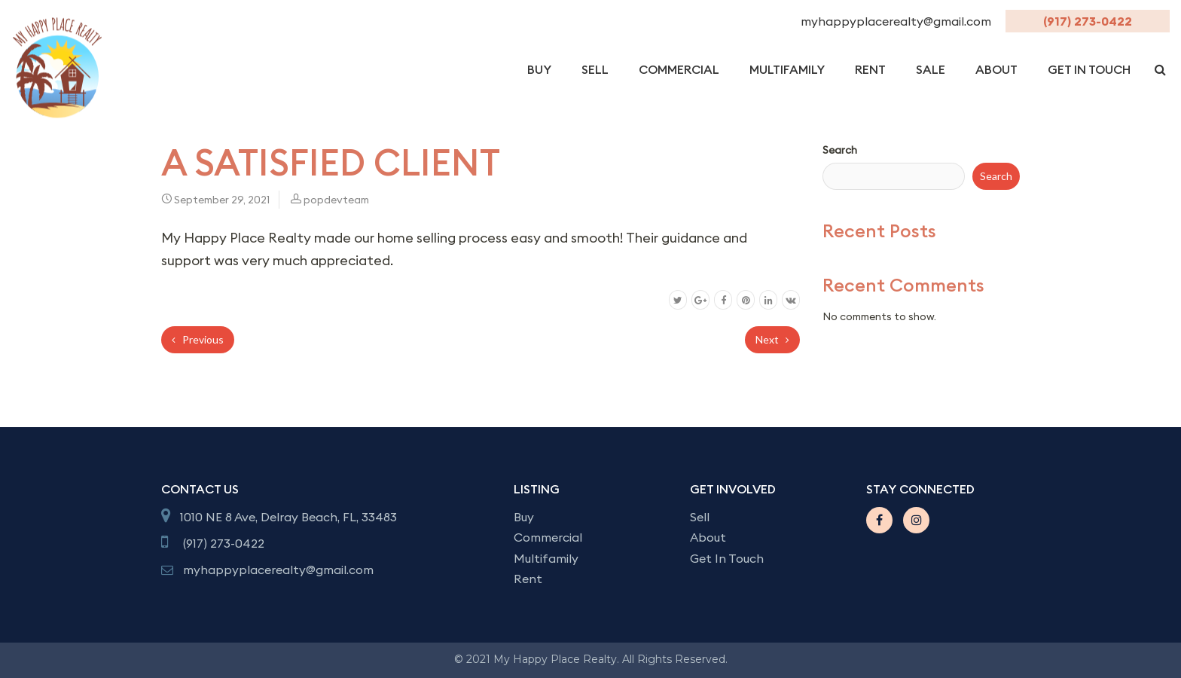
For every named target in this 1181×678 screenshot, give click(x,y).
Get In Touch (727, 558)
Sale (930, 69)
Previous (198, 339)
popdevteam (336, 199)
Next (772, 339)
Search (839, 150)
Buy (539, 69)
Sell (595, 69)
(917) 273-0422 (1087, 21)
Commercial (679, 69)
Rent (870, 69)
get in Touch (1089, 69)
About (996, 69)
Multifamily (787, 69)
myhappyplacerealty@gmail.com (897, 21)
